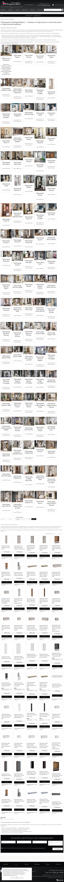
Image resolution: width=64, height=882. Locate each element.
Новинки (3, 10)
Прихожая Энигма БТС (28, 429)
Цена (2, 519)
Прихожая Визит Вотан (51, 238)
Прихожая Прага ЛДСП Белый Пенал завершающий (19, 716)
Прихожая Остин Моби (40, 332)
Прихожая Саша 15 (40, 165)
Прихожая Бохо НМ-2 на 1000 (29, 358)
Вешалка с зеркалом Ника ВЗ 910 (40, 309)
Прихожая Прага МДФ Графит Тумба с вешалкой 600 (7, 801)
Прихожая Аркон (40, 502)
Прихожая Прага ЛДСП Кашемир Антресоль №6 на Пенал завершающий (56, 628)
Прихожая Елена (40, 194)
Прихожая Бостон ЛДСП (6, 286)
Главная (2, 19)
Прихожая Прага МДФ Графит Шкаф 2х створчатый (19, 775)
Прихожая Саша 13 (6, 220)
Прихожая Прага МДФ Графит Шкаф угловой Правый (31, 773)
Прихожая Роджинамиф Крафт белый (6, 428)
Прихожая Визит (51, 139)
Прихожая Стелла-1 (6, 241)
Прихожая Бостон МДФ (17, 286)
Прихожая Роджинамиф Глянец (51, 405)
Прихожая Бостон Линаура (51, 356)
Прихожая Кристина (17, 163)
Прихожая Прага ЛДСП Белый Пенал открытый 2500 (44, 715)
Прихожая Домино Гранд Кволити (29, 404)
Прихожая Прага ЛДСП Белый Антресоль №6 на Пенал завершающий (56, 745)
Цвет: (53, 658)
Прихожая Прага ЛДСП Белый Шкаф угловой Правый (32, 656)
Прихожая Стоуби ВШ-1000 (29, 478)
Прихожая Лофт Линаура (40, 381)
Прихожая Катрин (40, 57)
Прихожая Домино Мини (17, 405)
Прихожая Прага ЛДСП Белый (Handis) (51, 503)
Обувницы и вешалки (6, 59)
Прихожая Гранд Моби (6, 357)
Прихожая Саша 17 (6, 141)
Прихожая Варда (29, 186)
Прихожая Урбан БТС (6, 455)
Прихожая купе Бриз (6, 163)
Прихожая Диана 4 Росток (29, 333)
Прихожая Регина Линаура (6, 381)
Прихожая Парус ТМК (51, 333)
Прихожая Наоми (29, 160)
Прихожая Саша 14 (29, 218)
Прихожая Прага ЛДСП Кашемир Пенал (6, 547)
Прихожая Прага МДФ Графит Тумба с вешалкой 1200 (57, 775)
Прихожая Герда (40, 114)
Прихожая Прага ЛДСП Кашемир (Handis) (17, 90)
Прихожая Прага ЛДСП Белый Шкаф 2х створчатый (19, 658)
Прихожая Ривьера (6, 260)
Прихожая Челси (40, 450)
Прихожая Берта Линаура (29, 381)
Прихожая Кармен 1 (51, 92)
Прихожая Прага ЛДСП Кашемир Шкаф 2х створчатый (19, 547)
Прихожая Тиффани (17, 115)
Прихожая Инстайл (51, 213)
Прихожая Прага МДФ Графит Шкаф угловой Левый (44, 773)
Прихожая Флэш (29, 138)
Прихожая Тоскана (6, 309)
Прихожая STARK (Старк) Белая (40, 216)
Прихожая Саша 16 (40, 142)
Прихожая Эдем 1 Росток (17, 334)
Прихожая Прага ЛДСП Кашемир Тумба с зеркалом (18, 574)
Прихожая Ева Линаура (6, 475)
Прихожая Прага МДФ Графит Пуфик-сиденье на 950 (32, 801)
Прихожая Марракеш (17, 477)
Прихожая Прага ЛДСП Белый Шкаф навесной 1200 (57, 685)
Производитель (19, 517)
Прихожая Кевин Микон (40, 286)
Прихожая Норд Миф (29, 452)
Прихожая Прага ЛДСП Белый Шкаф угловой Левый (44, 656)
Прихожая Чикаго (17, 264)
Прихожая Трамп (17, 56)
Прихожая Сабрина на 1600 (40, 477)
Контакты (39, 10)
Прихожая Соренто (51, 161)
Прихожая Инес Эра (29, 308)
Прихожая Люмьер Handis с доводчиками (6, 115)
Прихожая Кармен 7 (17, 189)
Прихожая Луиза (40, 239)
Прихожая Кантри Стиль (40, 429)
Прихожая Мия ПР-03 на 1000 (51, 480)
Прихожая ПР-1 (40, 263)
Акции (17, 10)
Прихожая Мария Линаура (17, 381)
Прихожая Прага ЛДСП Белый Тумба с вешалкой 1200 (57, 655)
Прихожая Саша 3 (51, 189)
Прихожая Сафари (51, 262)
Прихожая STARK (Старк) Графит (40, 91)
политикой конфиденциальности (38, 848)
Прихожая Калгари (29, 261)
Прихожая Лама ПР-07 (6, 505)
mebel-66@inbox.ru (30, 4)
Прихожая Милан (29, 56)
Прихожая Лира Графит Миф (40, 405)
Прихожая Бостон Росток (51, 310)
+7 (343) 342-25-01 (43, 4)
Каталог (11, 10)
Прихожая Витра (29, 285)
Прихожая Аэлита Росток (17, 428)
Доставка (24, 10)
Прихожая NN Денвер (51, 381)
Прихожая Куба (51, 56)
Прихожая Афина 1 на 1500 (17, 309)
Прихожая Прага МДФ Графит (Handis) (17, 139)
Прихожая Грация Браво (40, 358)
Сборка (32, 10)
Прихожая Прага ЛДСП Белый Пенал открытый (32, 715)
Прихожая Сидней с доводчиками (17, 452)
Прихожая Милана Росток (6, 333)
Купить (7, 555)
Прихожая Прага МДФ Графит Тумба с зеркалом (19, 801)
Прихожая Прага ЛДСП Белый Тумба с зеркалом (19, 684)
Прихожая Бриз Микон (51, 286)
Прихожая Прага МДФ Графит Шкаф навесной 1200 (57, 803)
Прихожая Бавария (51, 452)
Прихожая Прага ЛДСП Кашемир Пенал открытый (31, 600)
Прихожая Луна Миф (29, 91)
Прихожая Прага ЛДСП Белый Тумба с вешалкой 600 (6, 684)
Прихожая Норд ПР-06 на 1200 (17, 506)
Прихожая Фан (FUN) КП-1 (51, 428)
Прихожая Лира (6, 185)
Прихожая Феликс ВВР (6, 404)
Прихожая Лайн (51, 114)
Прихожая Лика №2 (29, 241)
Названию (59, 533)
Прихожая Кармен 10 (29, 501)
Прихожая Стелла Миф (28, 113)
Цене (54, 533)
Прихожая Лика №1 (17, 241)
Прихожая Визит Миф (17, 355)
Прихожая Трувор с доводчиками (17, 214)
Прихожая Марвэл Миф (6, 89)
